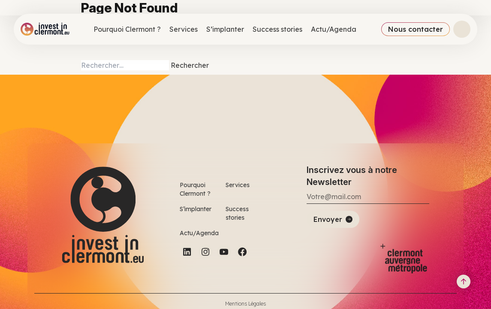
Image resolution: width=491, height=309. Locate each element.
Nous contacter (415, 29)
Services (183, 29)
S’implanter (225, 29)
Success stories (277, 29)
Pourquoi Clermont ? (127, 29)
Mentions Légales (245, 303)
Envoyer (327, 219)
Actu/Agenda (333, 29)
